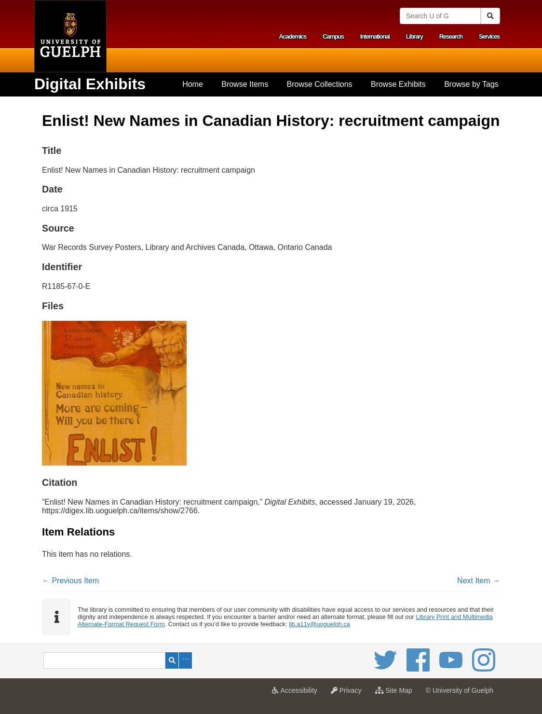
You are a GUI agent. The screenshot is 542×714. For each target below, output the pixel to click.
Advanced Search (185, 660)
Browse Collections (319, 84)
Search (171, 660)
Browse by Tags (471, 84)
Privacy (348, 693)
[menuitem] (192, 84)
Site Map (396, 693)
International (375, 36)
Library (414, 36)
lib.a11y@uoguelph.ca (319, 624)
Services (489, 36)
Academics (292, 36)
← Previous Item (70, 581)
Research (450, 36)
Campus (333, 36)
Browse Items (244, 84)
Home (192, 84)
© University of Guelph (459, 690)
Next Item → (478, 581)
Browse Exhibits (398, 84)
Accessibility (297, 693)
